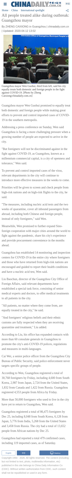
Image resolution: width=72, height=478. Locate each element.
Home (5, 10)
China (14, 10)
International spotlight (32, 10)
